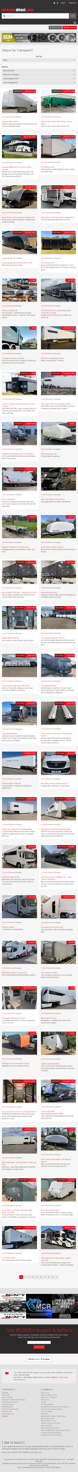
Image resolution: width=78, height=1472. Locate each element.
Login (63, 3)
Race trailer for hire (48, 1018)
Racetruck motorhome (11, 877)
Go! (72, 16)
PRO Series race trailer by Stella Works (17, 829)
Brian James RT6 (47, 263)
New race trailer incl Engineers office (55, 404)
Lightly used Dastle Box (50, 1064)
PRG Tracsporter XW (48, 454)
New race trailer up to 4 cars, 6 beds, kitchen (19, 1112)
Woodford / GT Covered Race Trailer (15, 1064)
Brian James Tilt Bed (49, 973)
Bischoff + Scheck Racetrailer (52, 358)
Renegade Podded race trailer (13, 1018)
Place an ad (69, 27)
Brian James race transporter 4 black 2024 (18, 217)
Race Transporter (8, 499)
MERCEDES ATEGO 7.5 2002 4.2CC (14, 973)
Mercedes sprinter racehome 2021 (54, 784)
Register (72, 3)
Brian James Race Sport (50, 1210)
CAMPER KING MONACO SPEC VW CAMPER (18, 454)
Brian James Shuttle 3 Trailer (52, 547)
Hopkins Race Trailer (10, 122)
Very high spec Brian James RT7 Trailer (17, 263)
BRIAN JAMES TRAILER (10, 638)
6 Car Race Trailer (48, 167)
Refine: (5, 67)
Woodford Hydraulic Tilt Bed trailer (15, 547)
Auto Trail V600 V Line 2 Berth (52, 499)
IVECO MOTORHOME (48, 686)
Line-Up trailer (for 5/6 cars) (52, 927)
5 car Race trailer (8, 1258)
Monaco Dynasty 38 (9, 311)
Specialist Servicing (49, 593)
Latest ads (55, 27)
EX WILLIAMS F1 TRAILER (11, 784)
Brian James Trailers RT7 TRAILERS (15, 686)
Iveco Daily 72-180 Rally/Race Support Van (57, 217)
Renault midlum (8, 927)
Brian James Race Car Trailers (52, 638)
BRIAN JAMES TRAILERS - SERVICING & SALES (19, 593)
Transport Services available (13, 358)
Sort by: (39, 56)
